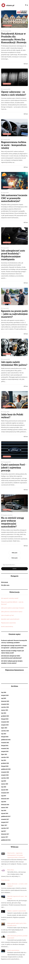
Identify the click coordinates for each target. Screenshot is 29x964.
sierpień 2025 (5, 695)
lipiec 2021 (4, 754)
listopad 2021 (4, 745)
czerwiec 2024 (5, 707)
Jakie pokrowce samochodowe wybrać (11, 611)
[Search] (14, 564)
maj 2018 (3, 801)
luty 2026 (3, 692)
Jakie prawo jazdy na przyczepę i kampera (12, 608)
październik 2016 (5, 840)
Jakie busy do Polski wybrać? (12, 416)
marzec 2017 (4, 837)
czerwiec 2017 (5, 828)
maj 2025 (3, 698)
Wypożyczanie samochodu (8, 623)
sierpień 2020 (5, 775)
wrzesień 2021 (5, 748)
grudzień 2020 (5, 763)
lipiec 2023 (4, 728)
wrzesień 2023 (5, 722)
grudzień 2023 (5, 716)
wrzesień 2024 (5, 704)
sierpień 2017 (5, 822)
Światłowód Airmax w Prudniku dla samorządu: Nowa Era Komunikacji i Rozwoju (13, 38)
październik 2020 (5, 769)
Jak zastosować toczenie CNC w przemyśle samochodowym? (14, 198)
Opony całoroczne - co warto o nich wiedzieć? (13, 93)
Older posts (14, 552)
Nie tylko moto (7, 25)
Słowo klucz (10, 870)
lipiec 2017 (4, 825)
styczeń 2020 (4, 790)
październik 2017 (5, 816)
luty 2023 (3, 734)
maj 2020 (3, 781)
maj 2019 (3, 796)
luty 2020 (3, 787)
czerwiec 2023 (5, 731)
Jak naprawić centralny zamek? (9, 598)
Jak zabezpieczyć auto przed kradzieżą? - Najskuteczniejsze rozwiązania (13, 255)
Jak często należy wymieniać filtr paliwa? (14, 363)
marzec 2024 (4, 710)
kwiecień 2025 (5, 701)
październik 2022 (5, 739)
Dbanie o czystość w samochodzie (16, 911)
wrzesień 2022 (5, 742)
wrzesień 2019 (5, 793)
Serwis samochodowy (7, 626)
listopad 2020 (4, 766)
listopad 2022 (4, 736)
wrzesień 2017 (5, 819)
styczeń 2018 (4, 813)
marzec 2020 (4, 784)
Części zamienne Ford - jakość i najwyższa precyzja (13, 467)
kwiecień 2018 (5, 804)
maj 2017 (3, 831)
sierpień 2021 (5, 751)
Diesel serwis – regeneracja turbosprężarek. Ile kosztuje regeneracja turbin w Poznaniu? (16, 855)
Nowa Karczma (5, 880)
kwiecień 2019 (5, 798)
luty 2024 (3, 713)
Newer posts (14, 558)
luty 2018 (3, 810)
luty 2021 (3, 760)
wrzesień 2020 (5, 772)
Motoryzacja (7, 83)
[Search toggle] (27, 5)
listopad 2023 (4, 719)
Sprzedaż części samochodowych (10, 619)
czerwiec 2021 (5, 757)
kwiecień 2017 (5, 834)
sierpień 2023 (5, 725)
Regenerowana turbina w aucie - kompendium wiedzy (13, 145)
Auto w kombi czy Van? (7, 615)
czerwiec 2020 (5, 778)
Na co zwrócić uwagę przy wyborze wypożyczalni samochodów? (12, 522)
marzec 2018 (4, 807)
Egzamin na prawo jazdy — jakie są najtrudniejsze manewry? (14, 314)
